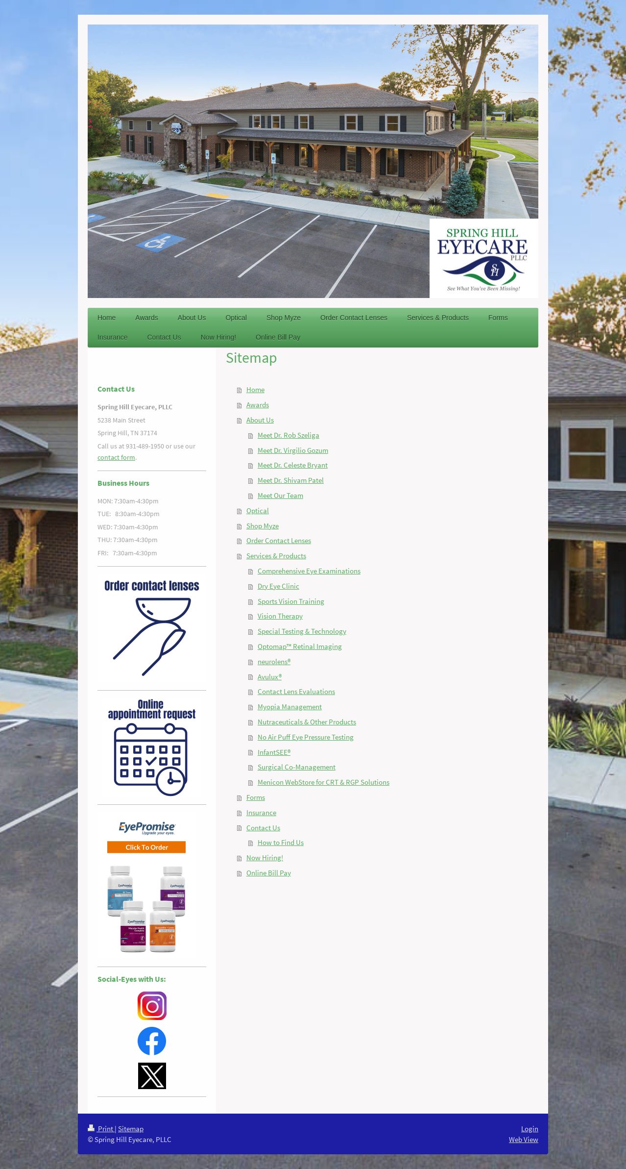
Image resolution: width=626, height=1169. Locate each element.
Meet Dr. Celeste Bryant (293, 465)
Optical (257, 510)
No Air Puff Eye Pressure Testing (306, 737)
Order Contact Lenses (278, 540)
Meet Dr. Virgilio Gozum (293, 450)
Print (101, 1128)
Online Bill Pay (268, 872)
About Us (260, 419)
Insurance (261, 812)
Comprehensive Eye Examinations (309, 570)
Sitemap (131, 1128)
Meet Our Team (280, 495)
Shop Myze (262, 525)
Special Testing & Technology (302, 631)
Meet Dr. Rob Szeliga (288, 435)
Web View (523, 1139)
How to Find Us (281, 842)
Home (255, 389)
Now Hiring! (264, 857)
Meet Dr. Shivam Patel (291, 480)
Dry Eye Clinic (278, 586)
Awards (257, 404)
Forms (255, 797)
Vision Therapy (280, 616)
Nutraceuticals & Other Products (307, 721)
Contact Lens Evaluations (296, 691)
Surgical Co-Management (297, 766)
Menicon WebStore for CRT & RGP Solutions (323, 782)
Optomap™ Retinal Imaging (300, 646)
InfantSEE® (274, 752)
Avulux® (270, 676)
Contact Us (263, 827)
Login (529, 1128)
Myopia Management (290, 706)
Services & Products (276, 555)
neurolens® (274, 661)
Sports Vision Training (291, 601)
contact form (116, 457)
